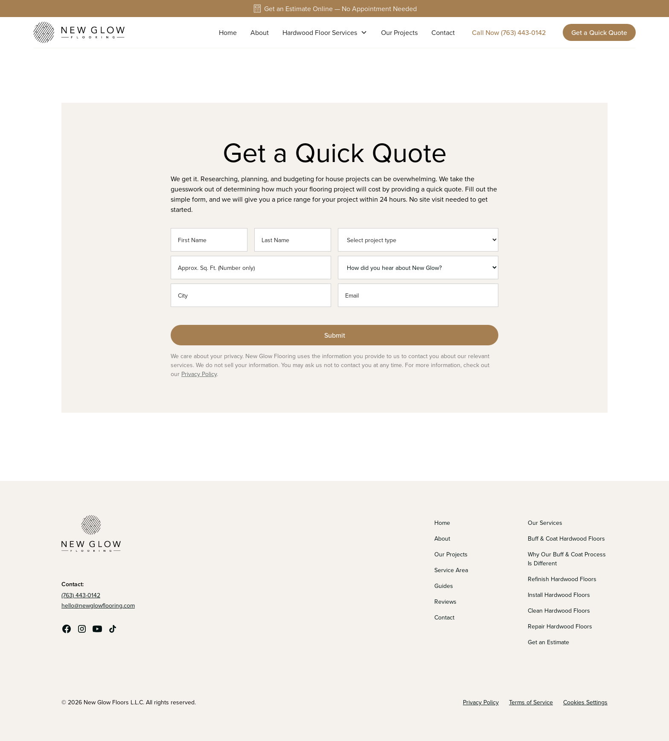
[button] (325, 32)
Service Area (451, 570)
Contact (443, 32)
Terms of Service (531, 702)
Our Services (545, 522)
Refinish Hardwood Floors (562, 579)
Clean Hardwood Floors (559, 610)
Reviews (445, 601)
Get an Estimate (548, 642)
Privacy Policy (199, 374)
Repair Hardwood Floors (560, 626)
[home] (79, 32)
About (259, 32)
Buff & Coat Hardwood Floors (566, 538)
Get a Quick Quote (599, 32)
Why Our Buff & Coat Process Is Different (567, 558)
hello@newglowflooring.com (98, 605)
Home (228, 32)
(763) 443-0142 (80, 595)
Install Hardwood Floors (559, 594)
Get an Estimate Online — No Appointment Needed (340, 8)
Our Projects (399, 32)
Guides (443, 586)
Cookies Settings (585, 702)
